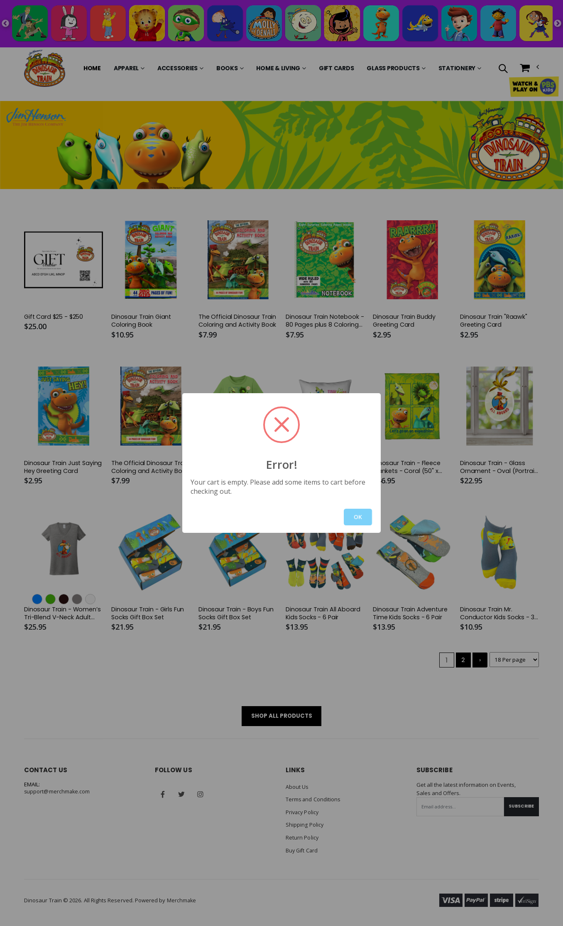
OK (358, 517)
